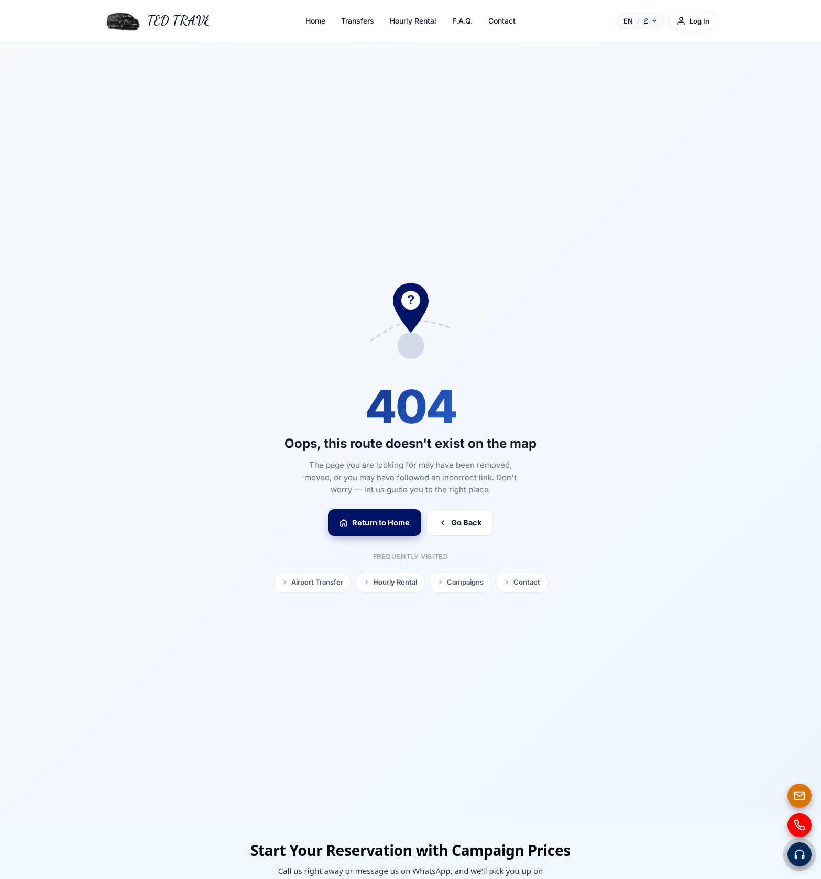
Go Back (460, 522)
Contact (502, 20)
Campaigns (460, 582)
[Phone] (799, 825)
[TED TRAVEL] (156, 21)
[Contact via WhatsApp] (799, 854)
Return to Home (375, 522)
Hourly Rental (413, 20)
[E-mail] (799, 796)
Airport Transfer (312, 582)
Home (315, 20)
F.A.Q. (462, 20)
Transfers (357, 20)
